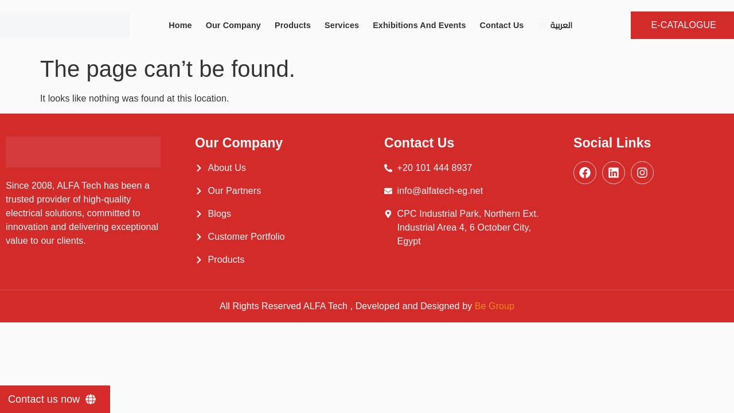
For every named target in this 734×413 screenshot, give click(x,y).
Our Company (233, 25)
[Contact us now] (55, 399)
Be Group (494, 306)
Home (180, 25)
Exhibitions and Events (419, 25)
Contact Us (502, 25)
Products (293, 25)
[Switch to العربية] (554, 25)
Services (342, 25)
